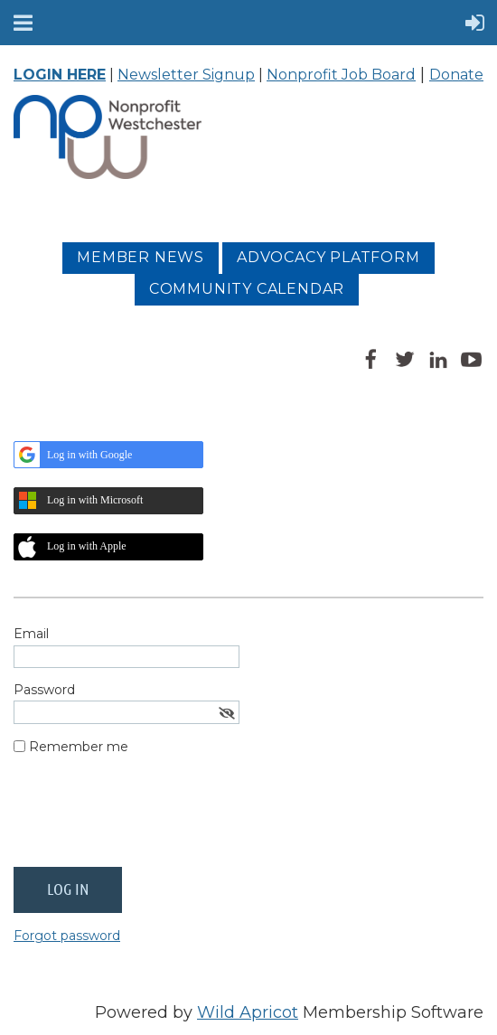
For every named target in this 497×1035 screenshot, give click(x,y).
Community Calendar (246, 288)
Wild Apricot (247, 1012)
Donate (456, 74)
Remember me (78, 747)
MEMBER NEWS (140, 257)
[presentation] (151, 818)
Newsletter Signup (186, 74)
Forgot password (67, 935)
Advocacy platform (328, 257)
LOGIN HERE (60, 74)
